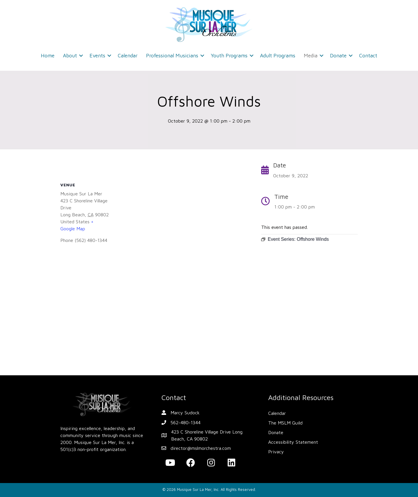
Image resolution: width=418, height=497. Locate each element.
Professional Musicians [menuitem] (172, 55)
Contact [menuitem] (368, 55)
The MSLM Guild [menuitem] (285, 422)
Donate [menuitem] (338, 55)
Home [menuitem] (48, 55)
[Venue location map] (155, 311)
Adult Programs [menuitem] (277, 55)
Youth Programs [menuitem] (229, 55)
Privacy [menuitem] (276, 451)
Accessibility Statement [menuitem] (293, 442)
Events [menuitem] (97, 55)
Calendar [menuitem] (128, 55)
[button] (81, 55)
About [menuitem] (70, 55)
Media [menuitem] (310, 55)
